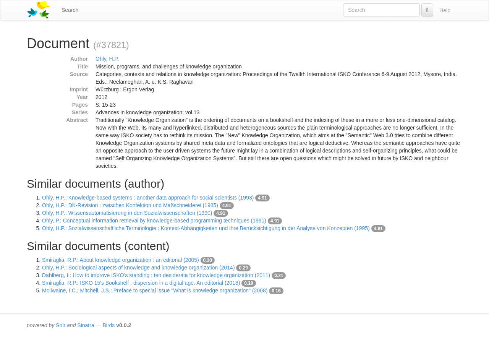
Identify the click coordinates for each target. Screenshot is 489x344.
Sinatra (85, 325)
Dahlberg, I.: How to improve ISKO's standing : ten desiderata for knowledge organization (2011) (156, 275)
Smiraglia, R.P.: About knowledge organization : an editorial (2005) (120, 260)
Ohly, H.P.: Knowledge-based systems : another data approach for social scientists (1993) (148, 198)
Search (70, 10)
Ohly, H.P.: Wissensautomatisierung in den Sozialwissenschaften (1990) (127, 213)
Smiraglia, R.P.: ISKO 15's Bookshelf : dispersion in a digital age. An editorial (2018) (141, 283)
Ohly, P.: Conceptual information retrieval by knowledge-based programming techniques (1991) (154, 220)
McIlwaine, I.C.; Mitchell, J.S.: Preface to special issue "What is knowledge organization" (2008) (154, 290)
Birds (108, 325)
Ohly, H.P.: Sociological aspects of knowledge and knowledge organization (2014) (138, 267)
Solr (60, 325)
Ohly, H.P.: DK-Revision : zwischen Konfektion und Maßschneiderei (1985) (130, 205)
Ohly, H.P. (107, 59)
